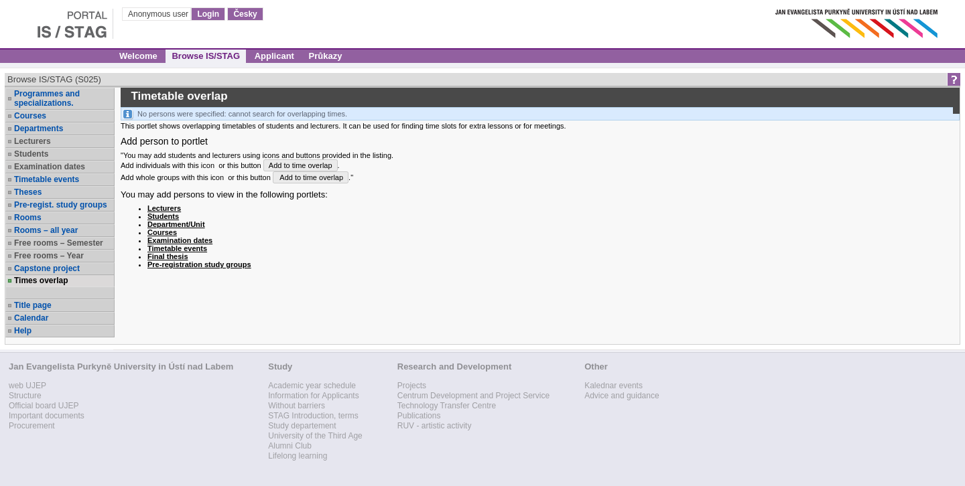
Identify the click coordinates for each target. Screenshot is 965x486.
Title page (33, 305)
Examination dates (49, 166)
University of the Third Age (315, 435)
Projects (411, 385)
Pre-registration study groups (199, 264)
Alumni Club (290, 446)
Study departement (302, 425)
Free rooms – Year (49, 255)
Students (31, 154)
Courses (30, 115)
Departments (38, 128)
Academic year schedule (312, 385)
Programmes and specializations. (47, 98)
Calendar (31, 318)
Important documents (46, 415)
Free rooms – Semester (58, 243)
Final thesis (167, 256)
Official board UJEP (44, 405)
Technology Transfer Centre (446, 405)
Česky (245, 14)
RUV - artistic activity (434, 425)
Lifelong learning (297, 456)
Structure (25, 395)
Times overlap (41, 280)
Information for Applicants (313, 395)
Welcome (138, 56)
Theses (28, 192)
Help (22, 330)
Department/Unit (176, 224)
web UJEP (27, 385)
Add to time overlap (300, 165)
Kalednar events (613, 385)
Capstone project (47, 268)
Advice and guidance (621, 395)
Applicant (274, 56)
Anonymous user (159, 14)
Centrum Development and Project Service (473, 395)
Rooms (28, 217)
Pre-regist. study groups (60, 205)
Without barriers (296, 405)
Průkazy (325, 56)
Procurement (32, 425)
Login (208, 14)
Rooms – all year (46, 230)
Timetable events (46, 179)
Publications (419, 415)
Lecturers (32, 141)
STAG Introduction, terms (313, 415)
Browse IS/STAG (206, 56)
